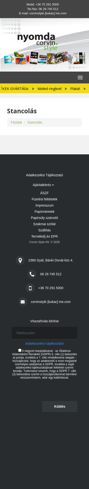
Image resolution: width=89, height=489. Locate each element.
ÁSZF (44, 193)
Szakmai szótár (44, 224)
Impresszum (44, 205)
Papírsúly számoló (44, 218)
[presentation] (48, 389)
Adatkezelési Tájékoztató (44, 175)
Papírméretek (44, 211)
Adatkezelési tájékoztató (44, 343)
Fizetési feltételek (44, 199)
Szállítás (44, 230)
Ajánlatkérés (43, 185)
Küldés (59, 406)
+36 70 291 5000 (47, 4)
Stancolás (34, 122)
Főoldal (16, 122)
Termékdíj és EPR (44, 236)
